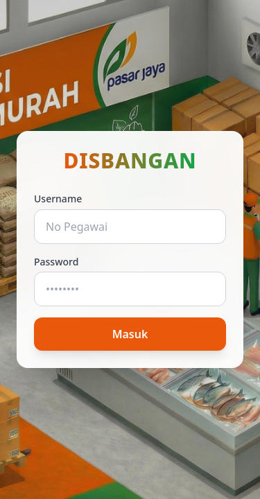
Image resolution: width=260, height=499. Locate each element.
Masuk (130, 334)
